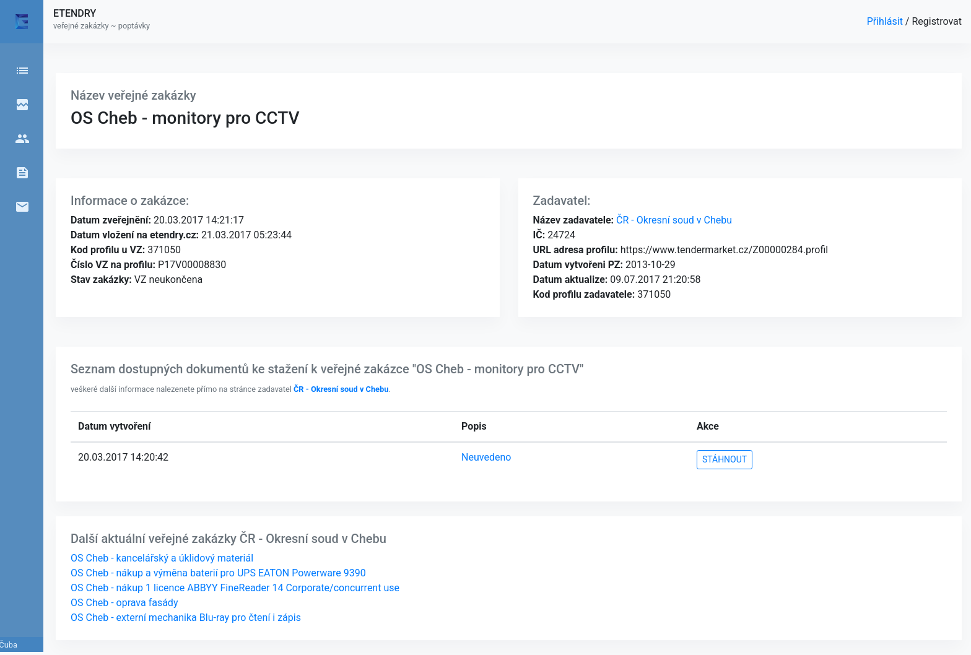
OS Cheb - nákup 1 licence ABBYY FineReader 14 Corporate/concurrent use (235, 588)
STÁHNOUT (724, 459)
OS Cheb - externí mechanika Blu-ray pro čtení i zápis (186, 617)
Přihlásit (886, 21)
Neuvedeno (486, 457)
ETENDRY (74, 13)
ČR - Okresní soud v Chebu (673, 220)
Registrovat (937, 21)
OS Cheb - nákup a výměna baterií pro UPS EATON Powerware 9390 (218, 573)
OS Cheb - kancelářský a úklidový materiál (162, 558)
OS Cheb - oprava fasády (124, 603)
